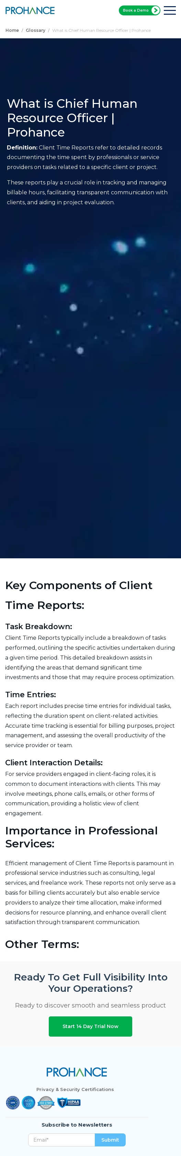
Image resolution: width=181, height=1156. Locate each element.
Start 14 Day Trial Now (90, 1026)
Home (12, 30)
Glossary (35, 30)
